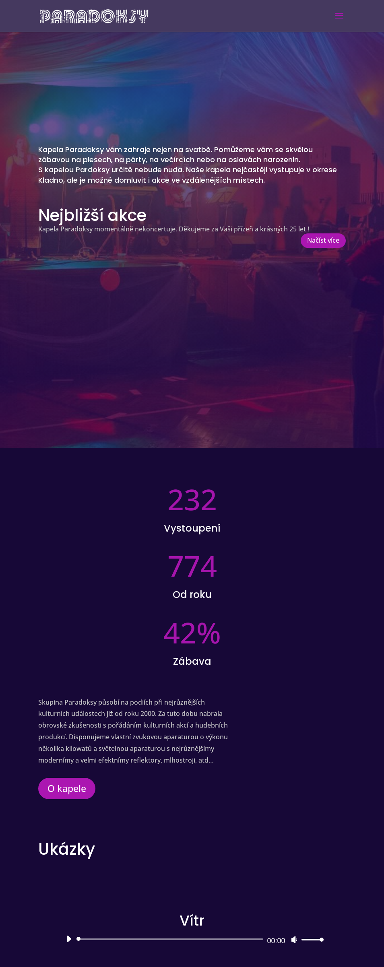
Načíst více (323, 240)
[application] (191, 939)
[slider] (171, 939)
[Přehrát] (68, 938)
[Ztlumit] (294, 939)
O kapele (66, 788)
